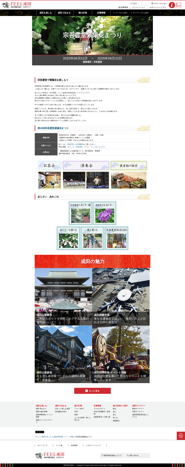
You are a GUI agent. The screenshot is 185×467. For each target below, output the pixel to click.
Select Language (160, 3)
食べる (115, 418)
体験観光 (116, 421)
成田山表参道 (47, 372)
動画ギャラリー (138, 409)
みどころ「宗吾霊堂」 (76, 147)
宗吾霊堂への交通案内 (75, 144)
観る (114, 409)
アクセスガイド (99, 409)
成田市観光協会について (112, 455)
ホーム (37, 437)
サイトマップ (42, 445)
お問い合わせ (134, 455)
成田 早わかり (41, 409)
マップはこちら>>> (98, 147)
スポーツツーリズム (157, 7)
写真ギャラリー (138, 411)
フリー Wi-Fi (79, 409)
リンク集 (53, 445)
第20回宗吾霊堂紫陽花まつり (53, 128)
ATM (76, 411)
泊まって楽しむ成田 (62, 409)
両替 (76, 415)
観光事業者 (123, 7)
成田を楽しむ (46, 437)
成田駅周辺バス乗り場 (102, 417)
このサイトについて (78, 445)
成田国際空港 (105, 314)
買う (114, 415)
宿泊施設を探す (61, 411)
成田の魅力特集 (41, 411)
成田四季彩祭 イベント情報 (117, 372)
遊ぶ (114, 411)
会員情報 (64, 445)
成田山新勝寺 (47, 314)
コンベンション (138, 7)
